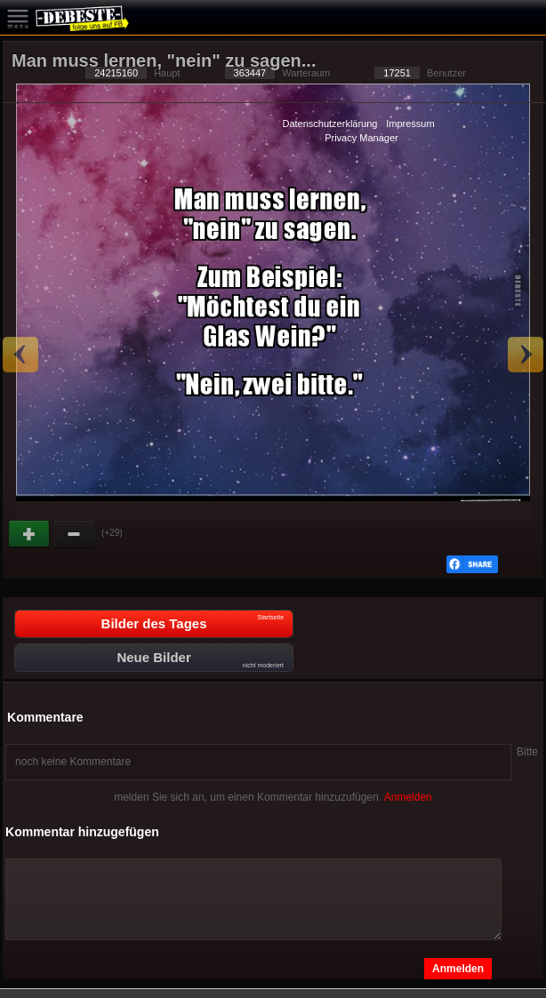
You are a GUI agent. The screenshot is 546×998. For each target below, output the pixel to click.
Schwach (74, 534)
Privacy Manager (361, 137)
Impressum (410, 123)
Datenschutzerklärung (329, 123)
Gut (30, 534)
